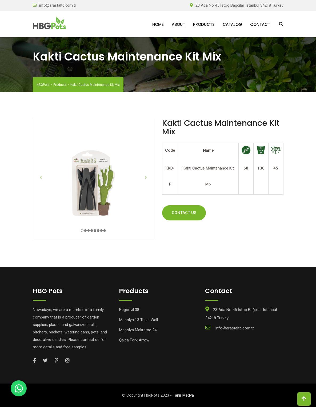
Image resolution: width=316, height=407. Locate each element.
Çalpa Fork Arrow (134, 340)
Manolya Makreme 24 (138, 330)
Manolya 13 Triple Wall (138, 319)
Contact (260, 24)
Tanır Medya (183, 395)
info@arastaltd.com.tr (57, 5)
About (178, 24)
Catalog (232, 24)
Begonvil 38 (129, 309)
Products (204, 24)
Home (158, 24)
